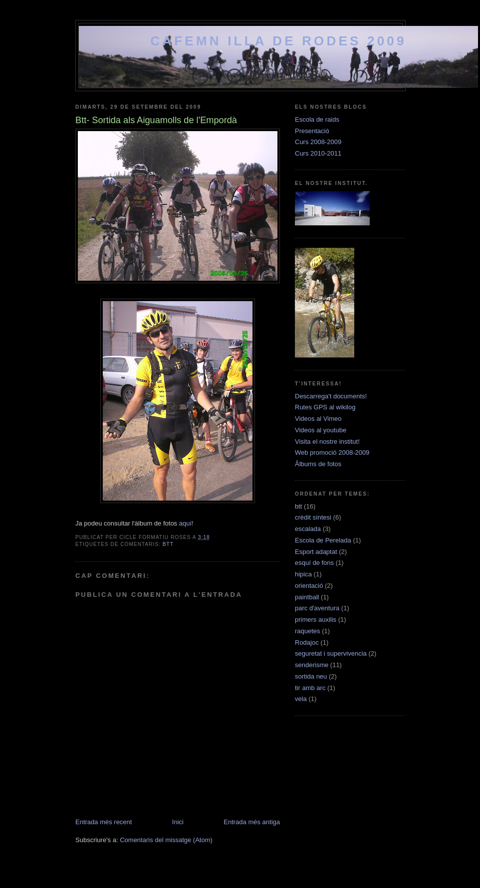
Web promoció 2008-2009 (332, 452)
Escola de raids (317, 119)
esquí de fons (314, 562)
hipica (303, 574)
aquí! (186, 523)
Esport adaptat (316, 551)
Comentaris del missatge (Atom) (166, 840)
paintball (307, 597)
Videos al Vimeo (318, 418)
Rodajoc (307, 642)
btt (168, 544)
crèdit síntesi (313, 517)
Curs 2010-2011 (318, 153)
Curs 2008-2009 (318, 142)
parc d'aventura (317, 608)
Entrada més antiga (252, 822)
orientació (309, 585)
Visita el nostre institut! (327, 441)
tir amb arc (310, 688)
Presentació (312, 131)
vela (301, 699)
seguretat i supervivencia (331, 653)
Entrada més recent (103, 822)
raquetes (307, 631)
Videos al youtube (320, 430)
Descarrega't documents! (331, 396)
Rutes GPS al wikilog (325, 407)
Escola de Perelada (323, 540)
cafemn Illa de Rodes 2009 (278, 40)
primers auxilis (315, 619)
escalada (308, 529)
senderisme (311, 665)
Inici (178, 822)
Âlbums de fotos (318, 464)
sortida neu (311, 676)
